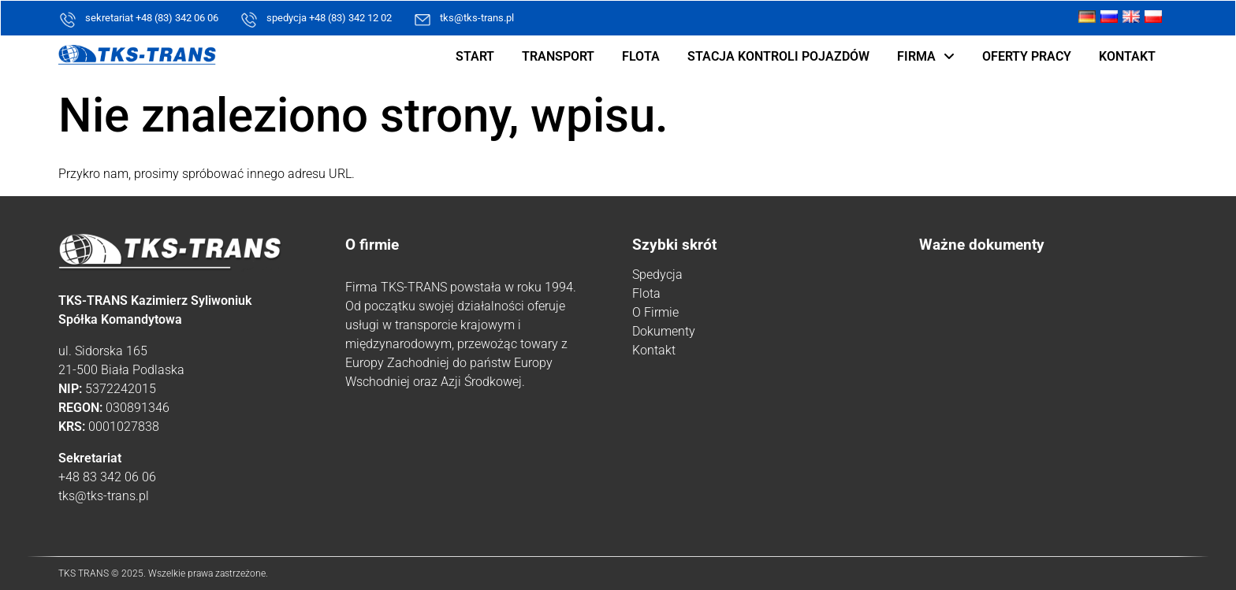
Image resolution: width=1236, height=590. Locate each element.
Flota (641, 56)
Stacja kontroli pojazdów (778, 56)
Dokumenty (663, 331)
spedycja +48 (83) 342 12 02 (329, 18)
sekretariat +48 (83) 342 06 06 (151, 18)
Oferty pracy (1026, 56)
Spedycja (657, 274)
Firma (926, 56)
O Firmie (655, 312)
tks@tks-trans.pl (477, 18)
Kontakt (1127, 56)
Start (475, 56)
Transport (558, 56)
